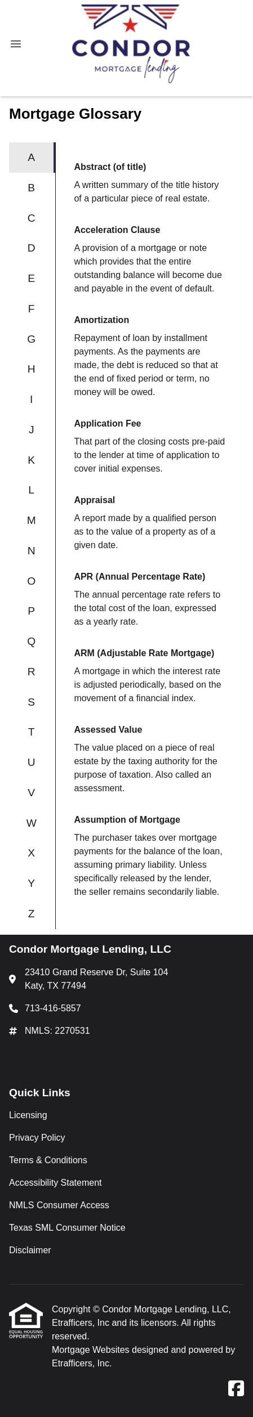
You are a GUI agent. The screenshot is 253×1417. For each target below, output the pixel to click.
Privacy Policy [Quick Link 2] (37, 1137)
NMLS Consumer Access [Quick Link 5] (59, 1205)
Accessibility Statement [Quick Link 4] (55, 1182)
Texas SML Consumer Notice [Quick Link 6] (67, 1227)
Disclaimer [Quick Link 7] (30, 1250)
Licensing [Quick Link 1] (28, 1115)
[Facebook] (236, 1389)
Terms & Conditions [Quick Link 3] (48, 1160)
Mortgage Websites (92, 1350)
